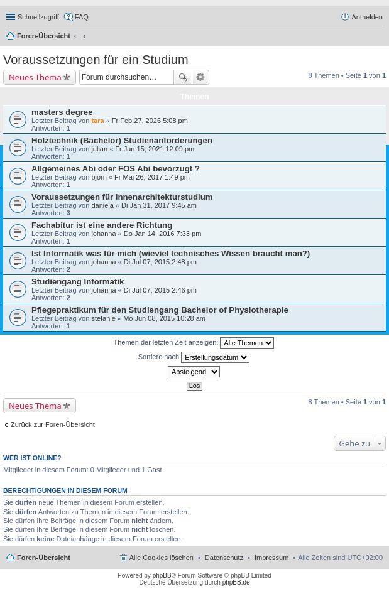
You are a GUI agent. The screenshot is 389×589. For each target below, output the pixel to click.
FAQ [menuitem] (82, 17)
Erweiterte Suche (200, 77)
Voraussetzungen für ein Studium (96, 60)
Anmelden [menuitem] (367, 17)
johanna (103, 233)
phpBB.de (236, 582)
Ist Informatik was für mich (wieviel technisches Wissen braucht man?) (170, 253)
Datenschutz (224, 557)
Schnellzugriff (38, 17)
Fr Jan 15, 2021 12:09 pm (154, 149)
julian (99, 149)
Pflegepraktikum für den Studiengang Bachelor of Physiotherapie (159, 310)
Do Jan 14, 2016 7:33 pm (163, 233)
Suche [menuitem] (379, 37)
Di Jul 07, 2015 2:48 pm (160, 262)
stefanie (103, 318)
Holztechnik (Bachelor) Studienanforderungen (121, 140)
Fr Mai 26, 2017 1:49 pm (152, 177)
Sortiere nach (193, 357)
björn (98, 177)
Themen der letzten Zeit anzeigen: (194, 343)
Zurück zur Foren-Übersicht (53, 424)
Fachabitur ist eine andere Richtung (101, 225)
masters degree (62, 112)
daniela (102, 205)
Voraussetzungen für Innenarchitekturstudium (121, 197)
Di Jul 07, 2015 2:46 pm (160, 290)
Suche (182, 77)
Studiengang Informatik (77, 281)
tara (97, 120)
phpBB (162, 575)
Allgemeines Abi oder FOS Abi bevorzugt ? (115, 168)
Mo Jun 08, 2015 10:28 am (164, 318)
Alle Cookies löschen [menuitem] (161, 557)
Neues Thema (35, 77)
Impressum (271, 557)
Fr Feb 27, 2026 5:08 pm (150, 120)
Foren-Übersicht (43, 36)
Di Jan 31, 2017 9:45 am (159, 205)
